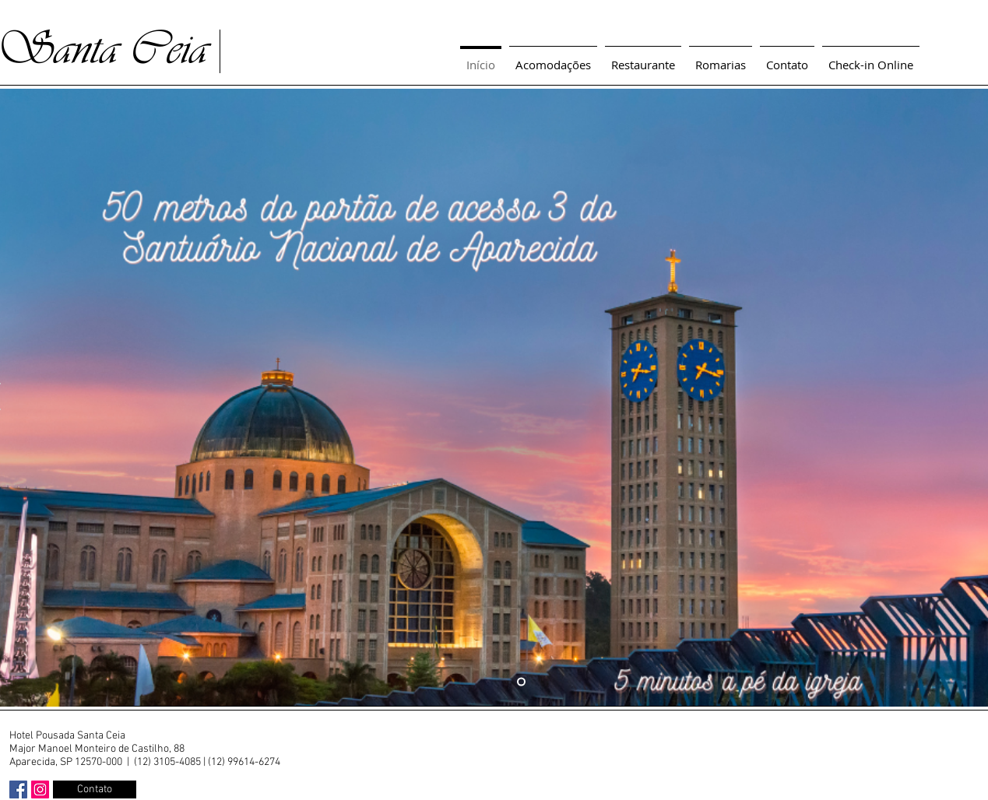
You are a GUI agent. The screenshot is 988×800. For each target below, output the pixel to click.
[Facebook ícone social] (18, 789)
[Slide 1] (521, 682)
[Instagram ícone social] (40, 789)
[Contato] (94, 789)
